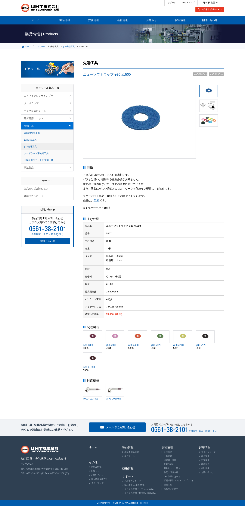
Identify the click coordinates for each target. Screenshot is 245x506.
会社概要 (168, 452)
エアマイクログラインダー (38, 95)
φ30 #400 (133, 345)
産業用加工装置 (131, 452)
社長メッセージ (208, 452)
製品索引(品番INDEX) (211, 9)
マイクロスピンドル (35, 111)
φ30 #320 (156, 345)
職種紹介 (205, 464)
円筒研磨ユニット (33, 118)
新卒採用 (205, 456)
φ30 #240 (178, 345)
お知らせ (151, 20)
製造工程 (168, 484)
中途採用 (205, 460)
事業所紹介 (169, 464)
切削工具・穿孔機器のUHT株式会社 (40, 8)
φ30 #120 (201, 345)
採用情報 (180, 20)
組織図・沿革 (170, 460)
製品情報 (64, 20)
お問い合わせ (209, 20)
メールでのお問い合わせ (120, 427)
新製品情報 (96, 467)
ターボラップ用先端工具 (36, 153)
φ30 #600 (111, 345)
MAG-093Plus (113, 398)
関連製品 (29, 167)
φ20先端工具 (30, 139)
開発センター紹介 (172, 468)
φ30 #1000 (89, 367)
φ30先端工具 (69, 46)
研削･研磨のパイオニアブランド (179, 480)
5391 (96, 200)
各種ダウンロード (33, 196)
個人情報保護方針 (99, 479)
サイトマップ (188, 2)
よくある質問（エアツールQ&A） (140, 489)
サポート (172, 2)
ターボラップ (31, 103)
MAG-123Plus (90, 398)
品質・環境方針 (171, 472)
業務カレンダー (171, 489)
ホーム (36, 20)
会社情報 (122, 20)
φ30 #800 (88, 345)
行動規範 (168, 456)
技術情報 (93, 20)
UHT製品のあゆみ (172, 476)
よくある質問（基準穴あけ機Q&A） (141, 493)
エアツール (41, 46)
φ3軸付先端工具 (32, 133)
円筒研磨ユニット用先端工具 (38, 160)
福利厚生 (205, 468)
